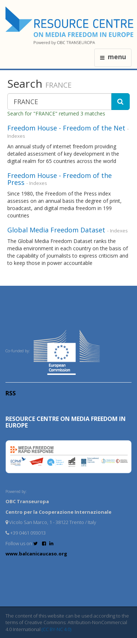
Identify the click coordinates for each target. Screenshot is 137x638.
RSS (10, 393)
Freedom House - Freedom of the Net (66, 128)
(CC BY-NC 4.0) (56, 629)
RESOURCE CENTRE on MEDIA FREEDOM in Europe (65, 422)
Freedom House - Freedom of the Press (59, 179)
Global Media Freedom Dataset (56, 229)
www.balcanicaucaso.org (36, 553)
